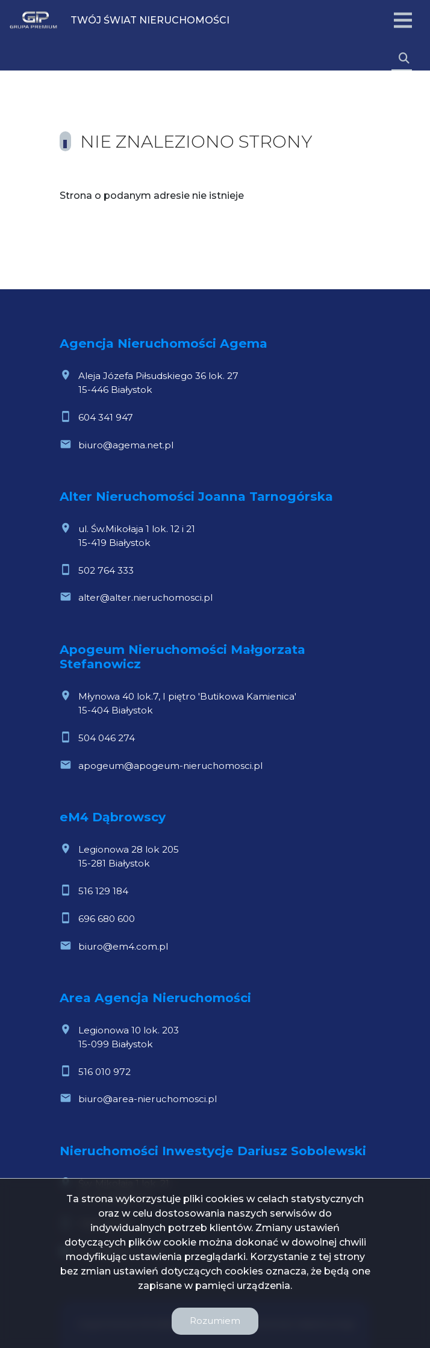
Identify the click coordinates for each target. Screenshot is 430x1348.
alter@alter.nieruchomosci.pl (145, 597)
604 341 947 (105, 417)
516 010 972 (104, 1071)
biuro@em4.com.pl (123, 946)
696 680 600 (106, 918)
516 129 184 (103, 891)
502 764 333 (106, 570)
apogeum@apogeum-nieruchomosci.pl (170, 765)
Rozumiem (215, 1320)
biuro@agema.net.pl (125, 445)
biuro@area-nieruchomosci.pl (147, 1099)
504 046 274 (106, 738)
